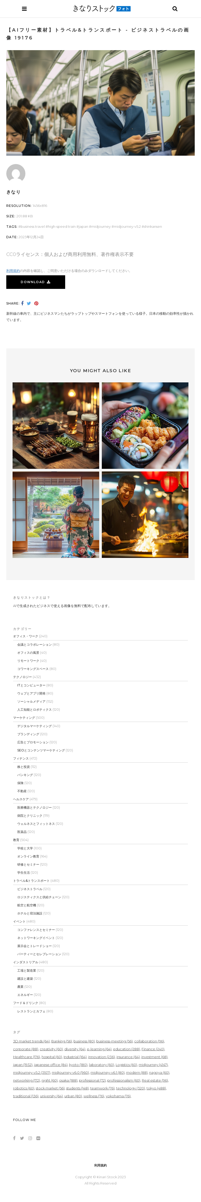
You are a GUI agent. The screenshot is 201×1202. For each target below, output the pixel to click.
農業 (20, 987)
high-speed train (62, 226)
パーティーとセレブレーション (39, 954)
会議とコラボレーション (34, 644)
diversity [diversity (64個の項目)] (74, 1049)
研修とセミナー (28, 864)
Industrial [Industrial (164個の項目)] (75, 1057)
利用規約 (13, 271)
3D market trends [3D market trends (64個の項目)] (31, 1041)
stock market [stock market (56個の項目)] (50, 1088)
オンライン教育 (28, 856)
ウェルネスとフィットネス (36, 824)
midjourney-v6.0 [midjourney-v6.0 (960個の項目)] (70, 1072)
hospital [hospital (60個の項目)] (52, 1057)
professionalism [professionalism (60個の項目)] (123, 1080)
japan (83, 226)
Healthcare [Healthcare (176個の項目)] (26, 1057)
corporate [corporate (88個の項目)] (25, 1049)
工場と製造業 (26, 970)
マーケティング (24, 718)
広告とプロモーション (33, 742)
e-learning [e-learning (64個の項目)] (99, 1049)
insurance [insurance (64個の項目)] (128, 1057)
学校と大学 (25, 848)
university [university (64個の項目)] (51, 1096)
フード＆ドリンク (25, 1003)
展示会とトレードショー (34, 946)
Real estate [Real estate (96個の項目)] (155, 1080)
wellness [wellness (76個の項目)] (93, 1096)
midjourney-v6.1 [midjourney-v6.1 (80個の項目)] (108, 1072)
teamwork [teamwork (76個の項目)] (102, 1088)
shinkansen (153, 226)
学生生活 (23, 872)
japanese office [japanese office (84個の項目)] (51, 1065)
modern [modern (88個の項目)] (137, 1072)
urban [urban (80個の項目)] (73, 1096)
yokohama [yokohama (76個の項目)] (118, 1096)
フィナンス (21, 758)
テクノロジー (22, 677)
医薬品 (22, 832)
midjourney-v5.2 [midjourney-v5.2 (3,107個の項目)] (31, 1072)
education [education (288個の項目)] (126, 1049)
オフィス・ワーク (25, 636)
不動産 (22, 791)
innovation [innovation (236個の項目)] (101, 1057)
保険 (20, 783)
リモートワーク (28, 661)
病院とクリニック (29, 816)
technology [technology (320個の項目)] (130, 1088)
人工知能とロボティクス (34, 709)
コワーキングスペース (33, 669)
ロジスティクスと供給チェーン (39, 897)
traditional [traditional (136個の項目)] (25, 1096)
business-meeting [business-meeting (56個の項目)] (114, 1041)
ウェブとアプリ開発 (31, 693)
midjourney (101, 226)
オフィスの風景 (28, 653)
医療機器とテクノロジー (34, 807)
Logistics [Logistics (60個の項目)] (126, 1065)
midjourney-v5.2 (127, 226)
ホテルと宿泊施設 (29, 913)
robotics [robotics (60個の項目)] (23, 1088)
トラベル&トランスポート (31, 881)
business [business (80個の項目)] (84, 1041)
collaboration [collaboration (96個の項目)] (149, 1041)
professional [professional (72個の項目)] (92, 1080)
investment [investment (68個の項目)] (154, 1057)
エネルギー (25, 995)
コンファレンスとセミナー (36, 930)
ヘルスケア (21, 799)
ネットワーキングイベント (36, 938)
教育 (16, 840)
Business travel (33, 226)
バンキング (25, 775)
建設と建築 (25, 979)
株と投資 (23, 767)
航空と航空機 (26, 905)
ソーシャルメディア (31, 701)
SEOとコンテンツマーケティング (41, 750)
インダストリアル (25, 962)
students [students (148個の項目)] (77, 1088)
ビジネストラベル (29, 889)
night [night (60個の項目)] (50, 1080)
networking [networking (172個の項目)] (26, 1080)
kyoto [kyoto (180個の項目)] (78, 1065)
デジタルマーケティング (34, 726)
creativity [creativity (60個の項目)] (51, 1049)
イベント (19, 921)
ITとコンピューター (31, 685)
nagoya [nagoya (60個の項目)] (159, 1072)
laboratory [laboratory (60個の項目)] (101, 1065)
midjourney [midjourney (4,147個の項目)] (153, 1065)
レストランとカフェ (31, 1011)
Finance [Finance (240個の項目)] (153, 1049)
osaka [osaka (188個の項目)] (68, 1080)
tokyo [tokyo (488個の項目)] (156, 1088)
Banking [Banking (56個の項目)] (61, 1041)
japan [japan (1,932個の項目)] (22, 1065)
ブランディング (28, 734)
